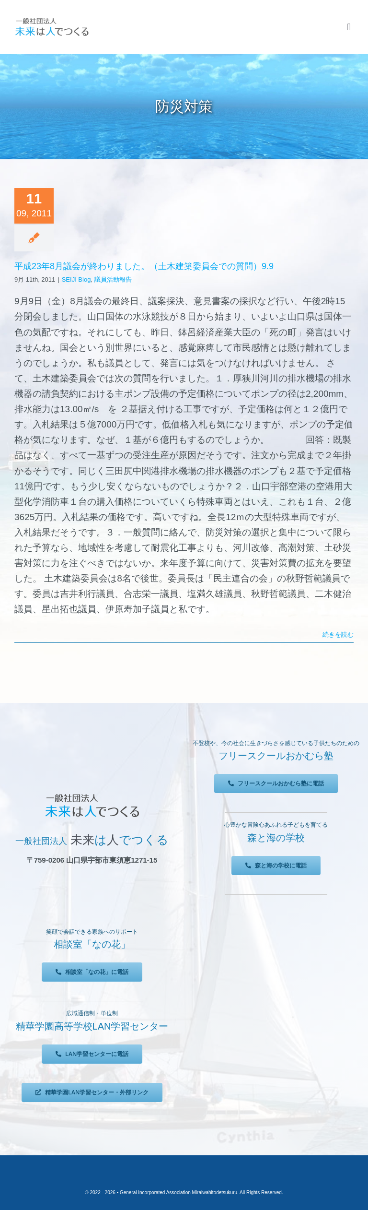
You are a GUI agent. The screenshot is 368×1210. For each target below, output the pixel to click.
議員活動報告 (113, 279)
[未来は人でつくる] (51, 20)
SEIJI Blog (76, 279)
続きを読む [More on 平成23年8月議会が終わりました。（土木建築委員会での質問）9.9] (338, 634)
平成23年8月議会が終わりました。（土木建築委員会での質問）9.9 (144, 266)
